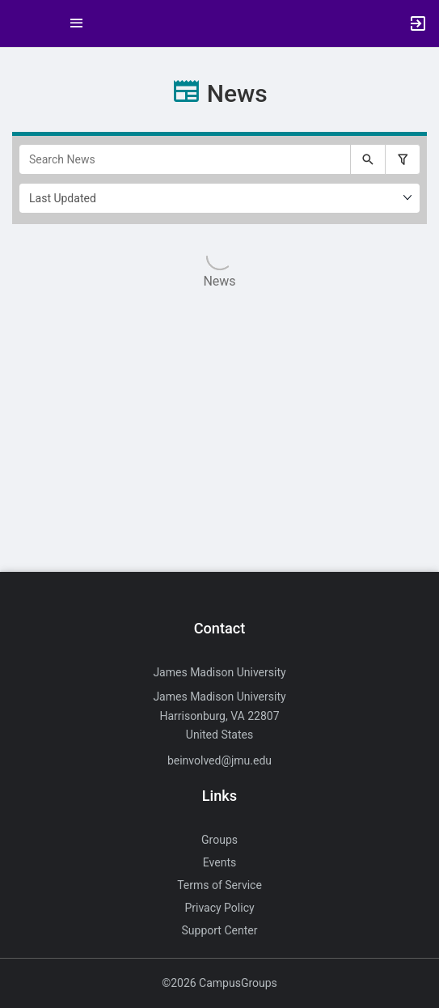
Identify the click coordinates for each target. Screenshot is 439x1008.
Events (219, 862)
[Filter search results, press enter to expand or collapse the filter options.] (402, 159)
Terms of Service (219, 885)
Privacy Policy (219, 907)
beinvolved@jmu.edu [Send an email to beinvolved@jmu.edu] (219, 760)
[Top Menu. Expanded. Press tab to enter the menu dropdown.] (77, 23)
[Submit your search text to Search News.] (368, 159)
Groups (219, 839)
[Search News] (185, 159)
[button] (20, 23)
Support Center (220, 930)
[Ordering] (219, 198)
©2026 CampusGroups (219, 982)
